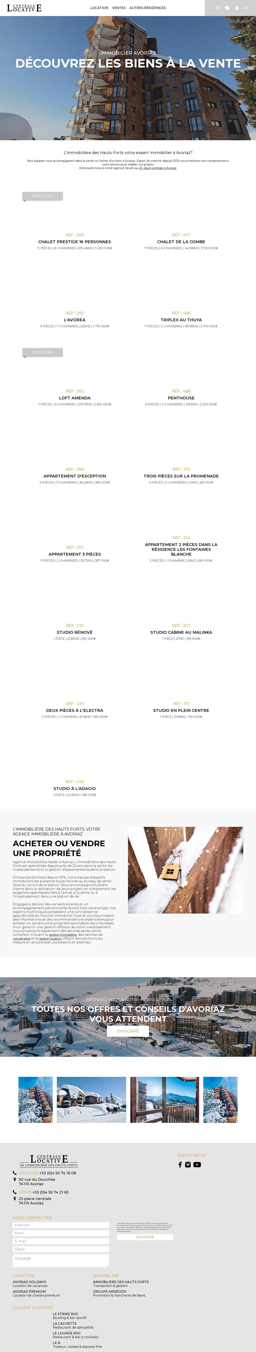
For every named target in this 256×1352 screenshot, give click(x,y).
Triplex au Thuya (181, 319)
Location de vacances (30, 1284)
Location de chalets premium (36, 1293)
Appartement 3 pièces (75, 554)
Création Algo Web (164, 1348)
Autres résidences (148, 8)
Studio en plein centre (181, 710)
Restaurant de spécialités (113, 1316)
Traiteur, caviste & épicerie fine (117, 1325)
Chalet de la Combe (181, 241)
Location (99, 8)
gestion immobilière (63, 935)
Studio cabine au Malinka (181, 632)
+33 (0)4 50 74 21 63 (51, 1192)
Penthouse (181, 398)
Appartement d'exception (75, 476)
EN (245, 8)
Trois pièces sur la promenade (181, 476)
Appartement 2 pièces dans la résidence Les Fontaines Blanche (181, 549)
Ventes (119, 8)
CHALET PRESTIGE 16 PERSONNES (74, 241)
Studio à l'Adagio (75, 788)
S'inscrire (128, 1031)
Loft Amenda (75, 398)
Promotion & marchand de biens (119, 1293)
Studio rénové (75, 632)
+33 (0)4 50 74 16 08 (58, 1173)
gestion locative (50, 938)
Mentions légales (144, 1348)
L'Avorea (74, 319)
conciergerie (21, 938)
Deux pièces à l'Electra (74, 710)
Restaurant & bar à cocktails (35, 1325)
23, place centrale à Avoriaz (157, 168)
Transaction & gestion (121, 1284)
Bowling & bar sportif (29, 1316)
